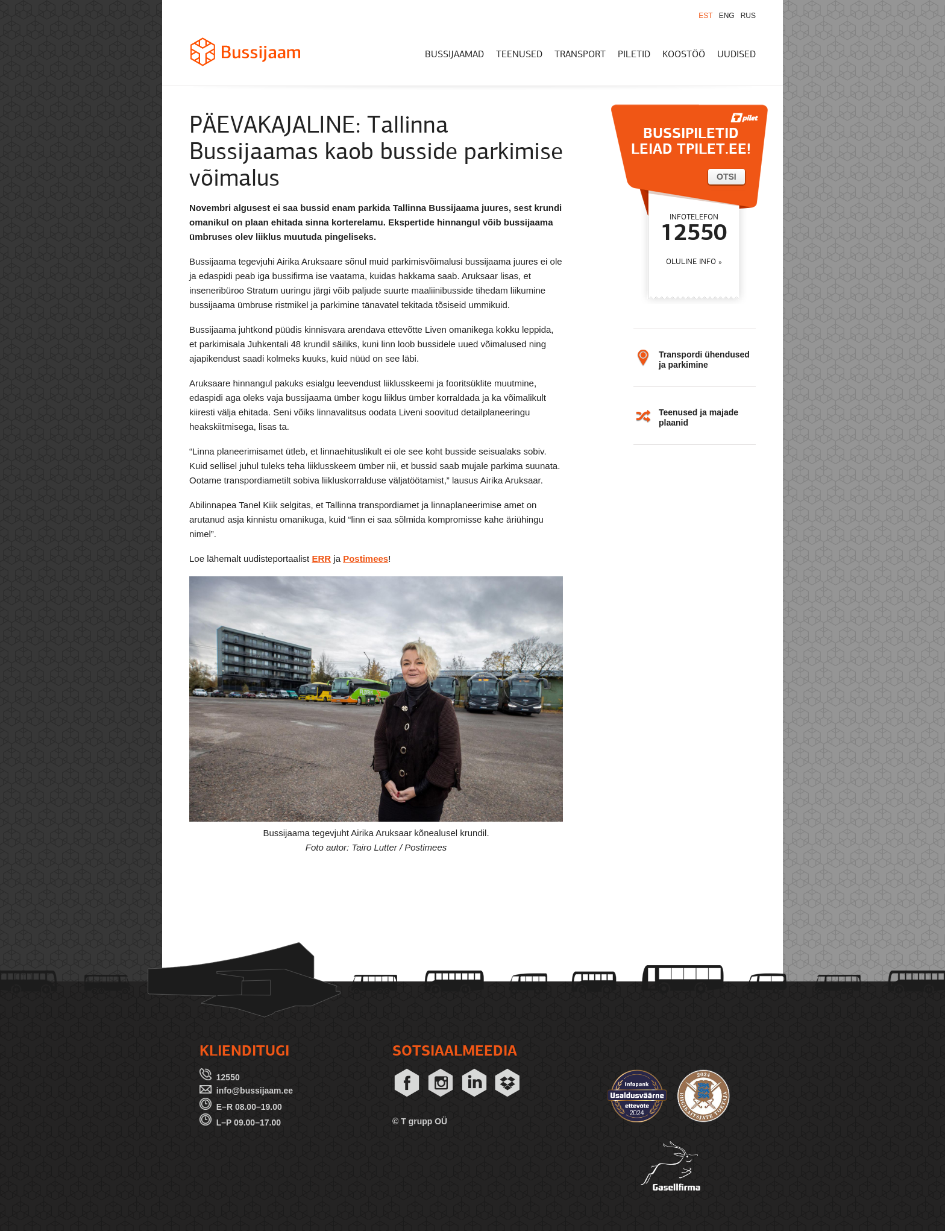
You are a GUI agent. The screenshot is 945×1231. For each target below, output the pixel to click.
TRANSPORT (580, 55)
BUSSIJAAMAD (454, 55)
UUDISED (736, 55)
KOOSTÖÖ (683, 55)
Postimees (365, 558)
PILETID (634, 55)
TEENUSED (519, 55)
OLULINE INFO (691, 262)
